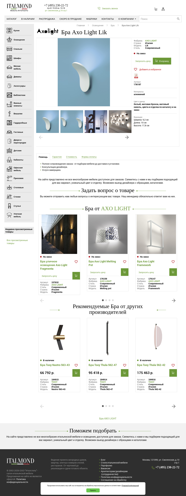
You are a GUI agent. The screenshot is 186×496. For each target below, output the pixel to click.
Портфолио (106, 465)
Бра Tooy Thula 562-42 (151, 365)
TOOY (54, 382)
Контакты (107, 18)
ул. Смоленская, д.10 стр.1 (56, 10)
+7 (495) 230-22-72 (56, 5)
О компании (127, 18)
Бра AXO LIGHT (107, 418)
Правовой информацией (130, 485)
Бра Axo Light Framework (145, 263)
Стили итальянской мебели (114, 462)
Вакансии (105, 468)
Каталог (12, 18)
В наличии (27, 18)
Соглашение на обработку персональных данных (113, 481)
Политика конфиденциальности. (18, 480)
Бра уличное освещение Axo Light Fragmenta (53, 265)
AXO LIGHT (151, 41)
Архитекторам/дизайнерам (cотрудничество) (114, 473)
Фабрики (91, 18)
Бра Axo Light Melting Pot (102, 263)
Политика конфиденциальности (116, 477)
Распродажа (47, 18)
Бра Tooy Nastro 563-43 (55, 365)
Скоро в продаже (71, 18)
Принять (93, 490)
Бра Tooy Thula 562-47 (103, 365)
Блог (103, 459)
